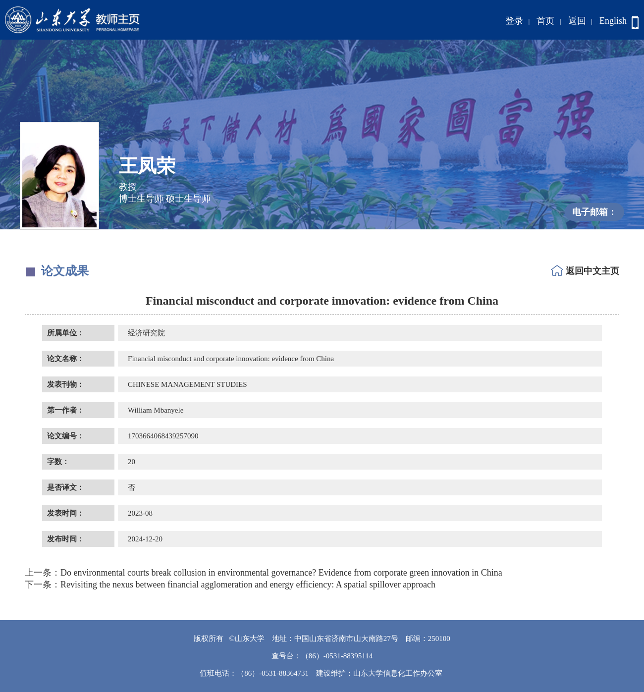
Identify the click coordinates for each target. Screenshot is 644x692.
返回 (577, 21)
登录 (514, 21)
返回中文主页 (592, 271)
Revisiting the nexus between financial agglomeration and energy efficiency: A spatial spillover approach (230, 584)
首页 (545, 21)
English (613, 21)
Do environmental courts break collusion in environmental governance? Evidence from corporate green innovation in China (263, 573)
